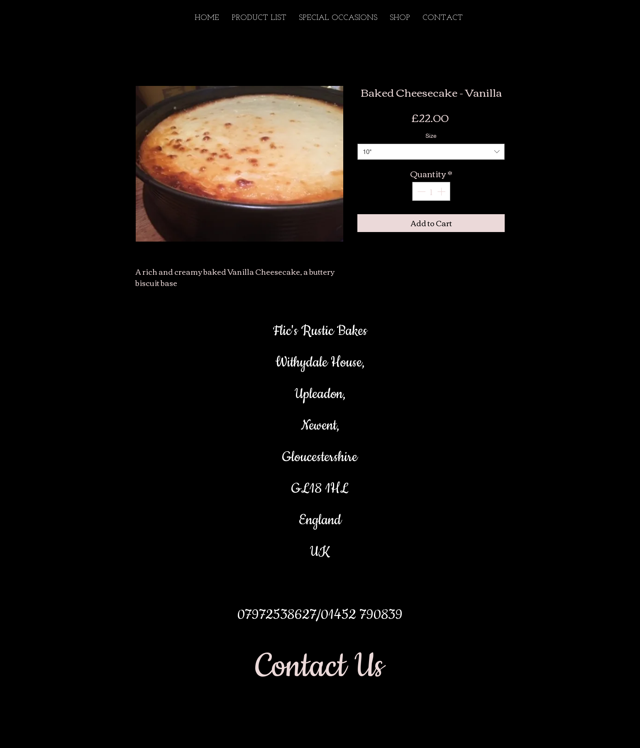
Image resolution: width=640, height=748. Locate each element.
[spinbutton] (431, 191)
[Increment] (442, 191)
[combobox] (431, 152)
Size (431, 135)
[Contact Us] (320, 667)
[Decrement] (420, 191)
